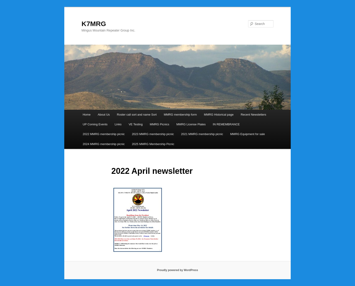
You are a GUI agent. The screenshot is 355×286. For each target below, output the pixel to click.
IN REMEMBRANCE (226, 124)
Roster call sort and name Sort (137, 114)
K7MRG (94, 23)
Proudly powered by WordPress (177, 270)
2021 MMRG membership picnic (202, 134)
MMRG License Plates (191, 124)
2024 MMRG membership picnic (104, 144)
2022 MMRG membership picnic (104, 134)
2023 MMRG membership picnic (153, 134)
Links (118, 124)
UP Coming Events (95, 124)
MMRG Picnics (159, 124)
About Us (104, 114)
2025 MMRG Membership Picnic (153, 144)
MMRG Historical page (219, 114)
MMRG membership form (180, 114)
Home (87, 114)
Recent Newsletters (253, 114)
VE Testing (136, 124)
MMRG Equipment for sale (247, 134)
